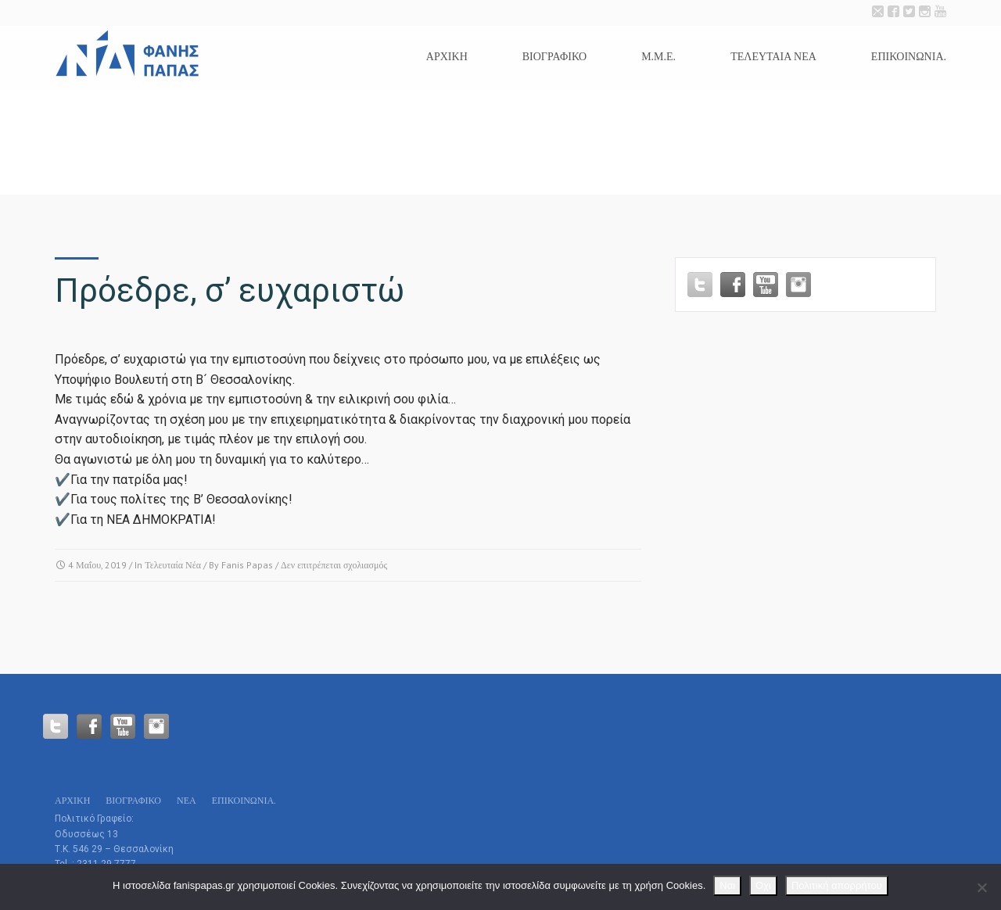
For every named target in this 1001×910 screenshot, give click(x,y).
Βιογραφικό (554, 57)
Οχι (763, 885)
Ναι (727, 885)
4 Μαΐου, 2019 (97, 565)
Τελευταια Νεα (773, 57)
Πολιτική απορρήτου (836, 885)
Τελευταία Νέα (173, 565)
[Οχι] (981, 887)
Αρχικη (447, 57)
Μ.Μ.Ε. (658, 57)
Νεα (186, 800)
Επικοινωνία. (908, 57)
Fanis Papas (247, 565)
